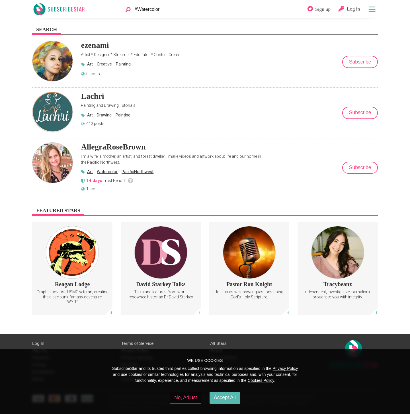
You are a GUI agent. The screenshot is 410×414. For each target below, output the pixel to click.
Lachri (92, 96)
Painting (123, 64)
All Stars (218, 343)
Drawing (104, 115)
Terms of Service (137, 343)
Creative (104, 64)
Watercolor (107, 171)
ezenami (95, 45)
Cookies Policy (261, 380)
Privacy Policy (285, 368)
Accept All (225, 397)
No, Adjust (185, 397)
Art (90, 64)
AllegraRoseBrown (113, 146)
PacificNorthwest (137, 171)
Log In (38, 343)
